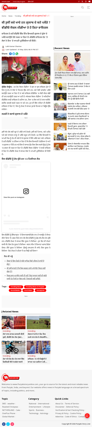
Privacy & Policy (61, 413)
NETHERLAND (8, 410)
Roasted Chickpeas (10, 407)
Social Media (15, 290)
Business (40, 410)
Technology (33, 413)
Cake (18, 410)
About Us (59, 404)
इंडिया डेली (30, 1)
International (43, 404)
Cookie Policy (75, 413)
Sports (31, 410)
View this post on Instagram (14, 197)
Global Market (8, 417)
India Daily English (19, 1)
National (32, 404)
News (10, 16)
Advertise (59, 417)
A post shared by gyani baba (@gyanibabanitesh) (26, 229)
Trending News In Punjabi (35, 287)
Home (4, 16)
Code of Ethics (71, 417)
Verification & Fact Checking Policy (69, 410)
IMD (4, 404)
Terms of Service (72, 404)
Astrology (44, 413)
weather (11, 404)
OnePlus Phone (8, 413)
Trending (18, 16)
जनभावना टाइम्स (6, 1)
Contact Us (82, 417)
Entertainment (35, 407)
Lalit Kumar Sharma (13, 46)
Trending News (16, 287)
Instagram (40, 290)
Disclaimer (59, 407)
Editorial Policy (72, 407)
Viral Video (28, 290)
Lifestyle (46, 407)
